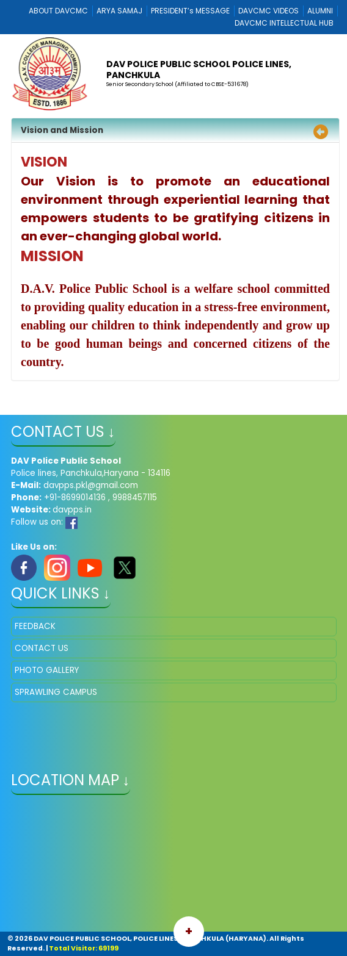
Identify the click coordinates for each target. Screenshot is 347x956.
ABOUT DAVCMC (58, 10)
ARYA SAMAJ (119, 10)
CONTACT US (41, 648)
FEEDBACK (35, 626)
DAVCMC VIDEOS (268, 10)
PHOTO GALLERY (47, 670)
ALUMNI (320, 10)
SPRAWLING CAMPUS (56, 692)
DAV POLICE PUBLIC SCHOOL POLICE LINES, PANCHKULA (198, 69)
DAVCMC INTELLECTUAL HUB (284, 23)
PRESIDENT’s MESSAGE (190, 10)
